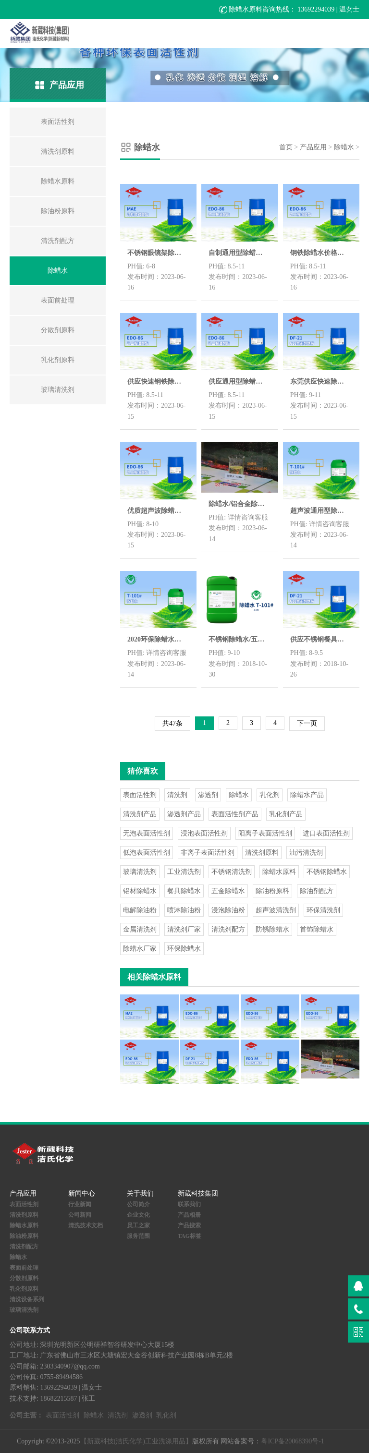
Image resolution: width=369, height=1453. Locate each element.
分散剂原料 (24, 1278)
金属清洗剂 (140, 929)
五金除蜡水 (228, 891)
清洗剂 (177, 795)
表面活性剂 (140, 795)
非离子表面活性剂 (207, 852)
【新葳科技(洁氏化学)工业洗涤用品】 (136, 1441)
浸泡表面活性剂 (204, 833)
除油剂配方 (316, 891)
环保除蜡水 (184, 948)
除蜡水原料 (279, 871)
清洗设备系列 (27, 1299)
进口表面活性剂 (326, 833)
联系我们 (189, 1204)
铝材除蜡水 (140, 891)
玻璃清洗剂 (140, 871)
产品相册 (189, 1214)
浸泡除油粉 (228, 910)
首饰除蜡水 (316, 929)
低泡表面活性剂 (146, 852)
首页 (286, 147)
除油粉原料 (272, 891)
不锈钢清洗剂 (231, 871)
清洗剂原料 (262, 852)
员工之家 (138, 1225)
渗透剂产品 (184, 814)
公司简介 (138, 1204)
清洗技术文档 (85, 1225)
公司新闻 (79, 1214)
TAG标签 (189, 1236)
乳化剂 (269, 795)
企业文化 (138, 1214)
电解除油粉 (140, 910)
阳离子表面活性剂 (265, 833)
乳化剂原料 (24, 1288)
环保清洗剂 (323, 910)
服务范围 (138, 1236)
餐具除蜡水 (184, 891)
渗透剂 (208, 795)
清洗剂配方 (228, 929)
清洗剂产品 (140, 814)
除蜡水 (344, 147)
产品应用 (313, 147)
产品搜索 (189, 1225)
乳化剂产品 (286, 814)
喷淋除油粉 (184, 910)
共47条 (172, 723)
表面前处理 (24, 1267)
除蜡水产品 (307, 795)
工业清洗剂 (184, 871)
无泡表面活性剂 (146, 833)
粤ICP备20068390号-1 (292, 1441)
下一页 (307, 723)
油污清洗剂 (306, 852)
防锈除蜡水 (272, 929)
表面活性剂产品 (234, 814)
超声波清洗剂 (276, 910)
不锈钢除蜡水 (327, 871)
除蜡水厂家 (140, 948)
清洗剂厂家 (184, 929)
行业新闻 (79, 1204)
